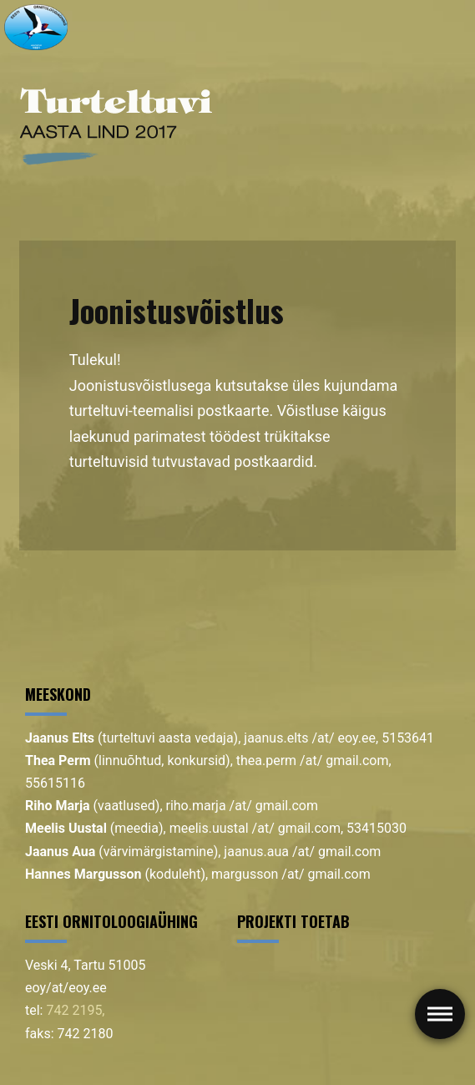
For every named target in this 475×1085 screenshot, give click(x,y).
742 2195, (75, 1010)
